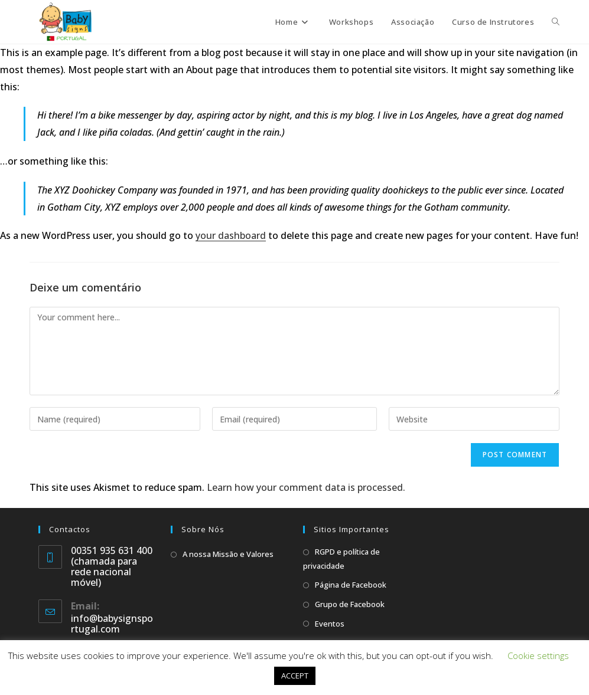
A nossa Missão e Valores (228, 554)
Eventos (329, 623)
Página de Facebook (350, 584)
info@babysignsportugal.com (112, 623)
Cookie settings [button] (538, 655)
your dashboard (231, 235)
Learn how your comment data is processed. (306, 487)
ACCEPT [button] (294, 675)
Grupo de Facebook (350, 604)
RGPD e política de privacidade (341, 558)
